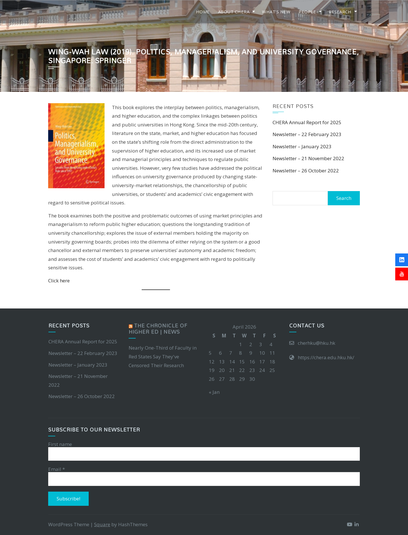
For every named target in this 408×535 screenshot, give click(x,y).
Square (102, 524)
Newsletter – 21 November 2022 (308, 158)
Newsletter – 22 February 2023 (307, 134)
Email (56, 469)
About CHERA (234, 11)
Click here (59, 280)
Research (340, 11)
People (307, 11)
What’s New (276, 11)
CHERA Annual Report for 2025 (307, 122)
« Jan (214, 392)
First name (60, 444)
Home (203, 11)
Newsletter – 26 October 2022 (306, 170)
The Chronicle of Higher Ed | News (158, 328)
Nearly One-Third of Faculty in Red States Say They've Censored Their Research (163, 356)
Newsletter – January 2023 (302, 146)
